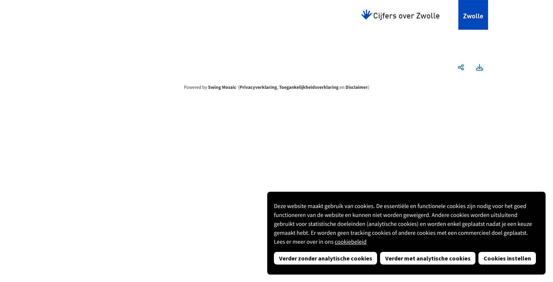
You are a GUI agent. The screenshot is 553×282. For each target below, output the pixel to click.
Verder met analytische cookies (428, 258)
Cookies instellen (507, 258)
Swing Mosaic (222, 87)
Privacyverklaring (258, 87)
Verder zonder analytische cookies (325, 258)
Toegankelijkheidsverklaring (308, 87)
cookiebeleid (351, 242)
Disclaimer (357, 87)
